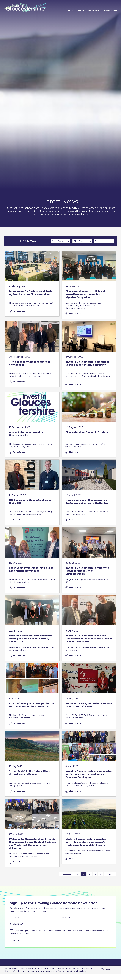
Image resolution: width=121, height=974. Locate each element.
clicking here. (80, 971)
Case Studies (93, 10)
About (70, 10)
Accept (107, 970)
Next (110, 874)
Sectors (80, 10)
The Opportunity (110, 10)
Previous (67, 874)
